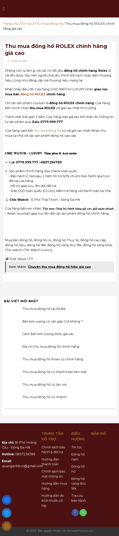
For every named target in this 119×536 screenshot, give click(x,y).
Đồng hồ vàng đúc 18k (78, 483)
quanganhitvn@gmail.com (22, 466)
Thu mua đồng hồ (48, 24)
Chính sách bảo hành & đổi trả (53, 449)
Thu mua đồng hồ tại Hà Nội (44, 309)
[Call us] (83, 512)
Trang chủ (11, 24)
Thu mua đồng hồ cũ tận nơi (44, 384)
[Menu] (5, 8)
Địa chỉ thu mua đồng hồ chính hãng (50, 346)
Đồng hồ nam (78, 457)
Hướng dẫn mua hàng (54, 486)
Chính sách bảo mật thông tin (53, 474)
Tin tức (26, 24)
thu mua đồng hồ (47, 131)
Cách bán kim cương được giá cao (48, 334)
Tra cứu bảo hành (78, 498)
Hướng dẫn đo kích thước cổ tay (53, 500)
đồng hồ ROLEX (32, 94)
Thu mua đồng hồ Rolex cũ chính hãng (52, 359)
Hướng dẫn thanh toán (50, 462)
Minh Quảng (20, 61)
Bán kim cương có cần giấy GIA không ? (52, 321)
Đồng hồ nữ (78, 469)
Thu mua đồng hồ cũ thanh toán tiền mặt (54, 372)
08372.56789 (25, 454)
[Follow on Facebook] (75, 512)
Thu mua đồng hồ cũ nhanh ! (44, 397)
